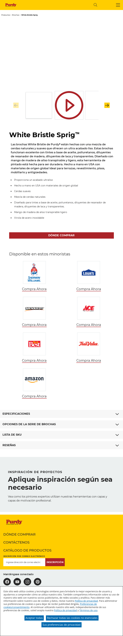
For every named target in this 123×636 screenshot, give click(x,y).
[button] (118, 5)
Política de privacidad (86, 600)
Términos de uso (88, 610)
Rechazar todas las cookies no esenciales (72, 618)
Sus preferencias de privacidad (61, 625)
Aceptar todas (34, 618)
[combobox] (64, 5)
